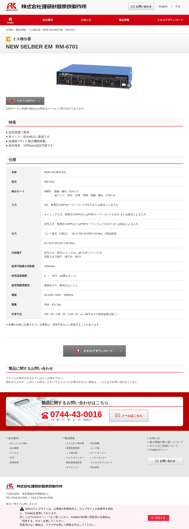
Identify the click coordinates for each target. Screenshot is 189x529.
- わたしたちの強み (18, 443)
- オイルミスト (72, 467)
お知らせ (86, 19)
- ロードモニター (97, 453)
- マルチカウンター (74, 457)
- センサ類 (94, 448)
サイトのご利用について (164, 445)
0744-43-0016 (76, 414)
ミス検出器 (34, 29)
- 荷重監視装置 (72, 448)
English (163, 6)
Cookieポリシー (159, 449)
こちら (103, 381)
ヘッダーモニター (98, 457)
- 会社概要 (13, 448)
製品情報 (124, 19)
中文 (178, 6)
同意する (160, 516)
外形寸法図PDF (26, 100)
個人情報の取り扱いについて (166, 442)
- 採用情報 (13, 462)
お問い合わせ (144, 6)
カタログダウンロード (170, 19)
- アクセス (13, 453)
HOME (9, 29)
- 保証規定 (94, 467)
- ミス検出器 (71, 453)
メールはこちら (132, 415)
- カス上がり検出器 (74, 443)
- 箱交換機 (94, 443)
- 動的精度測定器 (73, 462)
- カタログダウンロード (101, 462)
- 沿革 (11, 457)
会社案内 (48, 19)
